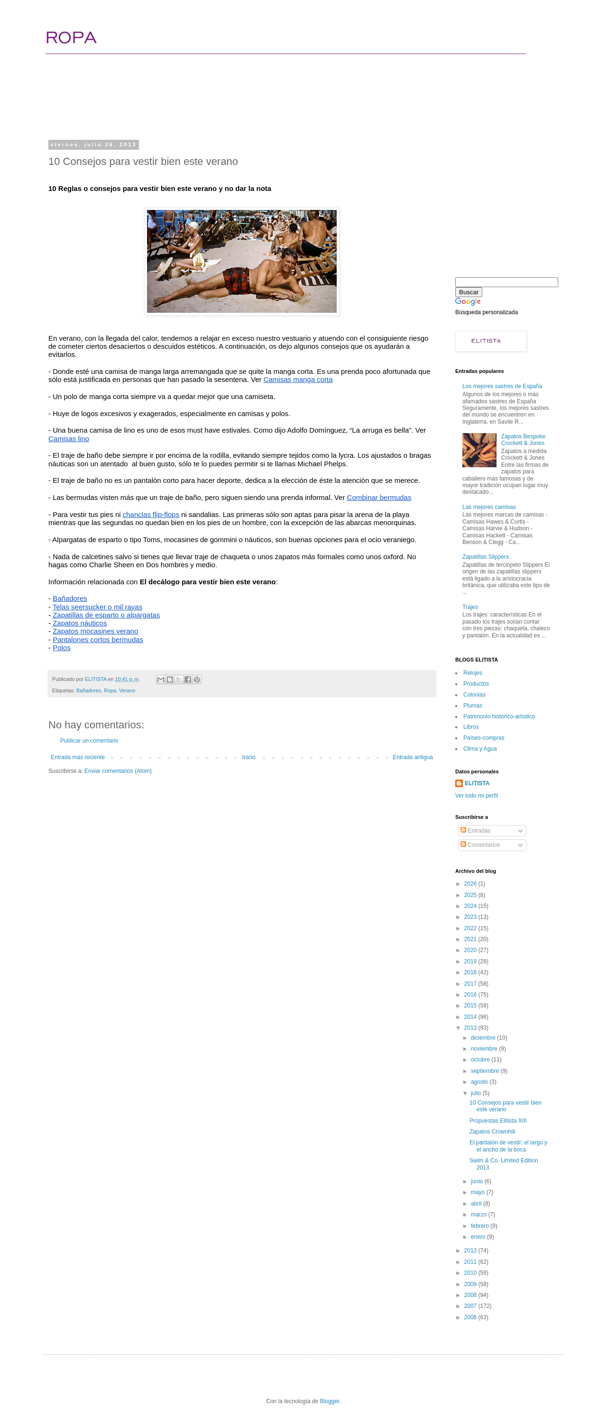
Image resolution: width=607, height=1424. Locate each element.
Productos (476, 683)
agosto (480, 1082)
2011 (471, 1262)
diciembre (484, 1037)
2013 (471, 1028)
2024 (471, 906)
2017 (471, 983)
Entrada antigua (413, 757)
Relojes (472, 673)
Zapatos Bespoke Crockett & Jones (523, 439)
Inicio (249, 757)
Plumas (472, 705)
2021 (471, 939)
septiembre (486, 1071)
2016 (471, 994)
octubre (481, 1059)
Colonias (474, 694)
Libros (471, 727)
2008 (471, 1295)
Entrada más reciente (78, 757)
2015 (471, 1005)
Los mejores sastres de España (502, 386)
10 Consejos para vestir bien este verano (505, 1106)
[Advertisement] (229, 102)
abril (477, 1203)
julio (477, 1093)
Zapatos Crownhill (492, 1131)
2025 (471, 895)
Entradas (475, 830)
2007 (471, 1306)
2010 (471, 1273)
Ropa (110, 690)
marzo (479, 1214)
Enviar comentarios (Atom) (118, 771)
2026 (471, 883)
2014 (471, 1017)
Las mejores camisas (489, 507)
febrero (480, 1226)
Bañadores (88, 690)
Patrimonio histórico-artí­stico (499, 716)
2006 (471, 1317)
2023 (471, 917)
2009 (471, 1284)
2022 (471, 928)
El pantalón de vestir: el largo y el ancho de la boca (508, 1145)
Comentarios (480, 845)
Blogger (330, 1401)
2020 (471, 950)
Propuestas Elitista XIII (498, 1120)
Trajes (470, 607)
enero (479, 1237)
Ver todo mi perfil (476, 795)
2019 (471, 961)
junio (478, 1181)
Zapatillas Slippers (485, 556)
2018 (471, 972)
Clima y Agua (480, 748)
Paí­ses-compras (484, 738)
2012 (471, 1250)
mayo (479, 1192)
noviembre (485, 1048)
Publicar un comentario (89, 740)
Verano (127, 690)
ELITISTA (477, 783)
